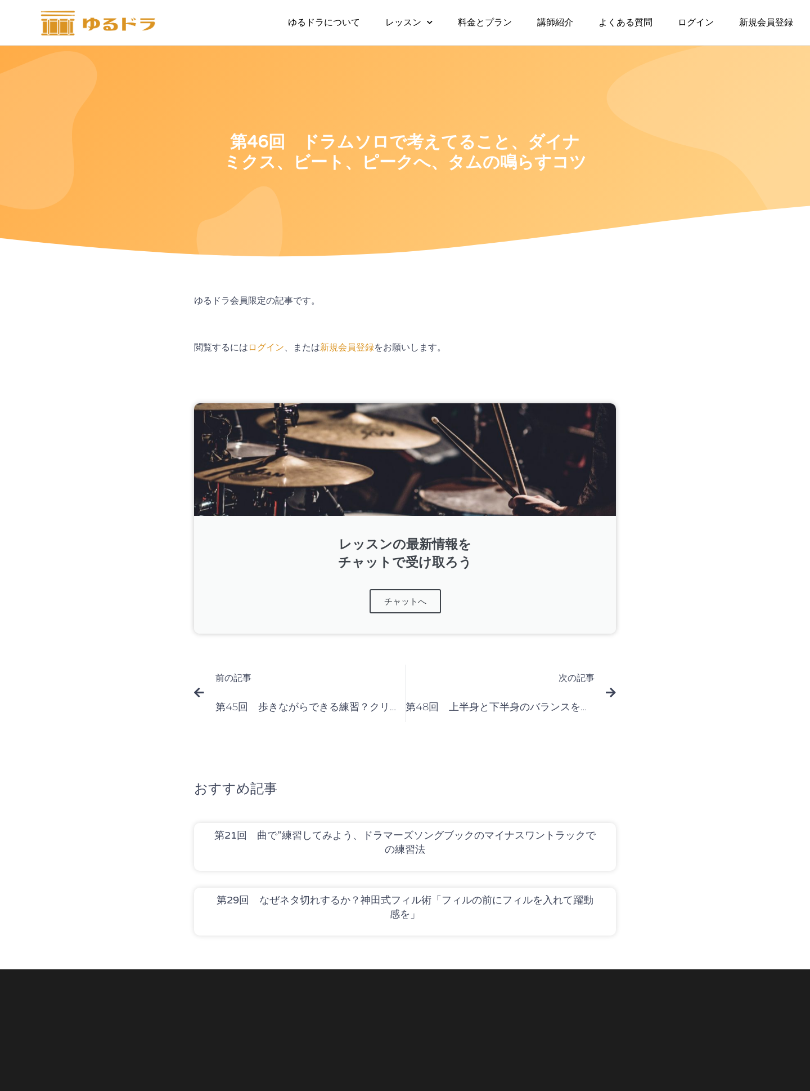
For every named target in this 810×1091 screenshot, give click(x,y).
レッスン (409, 22)
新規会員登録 (766, 22)
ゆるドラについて (324, 22)
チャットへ (405, 601)
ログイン (696, 22)
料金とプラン (485, 22)
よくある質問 (625, 22)
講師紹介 (555, 22)
